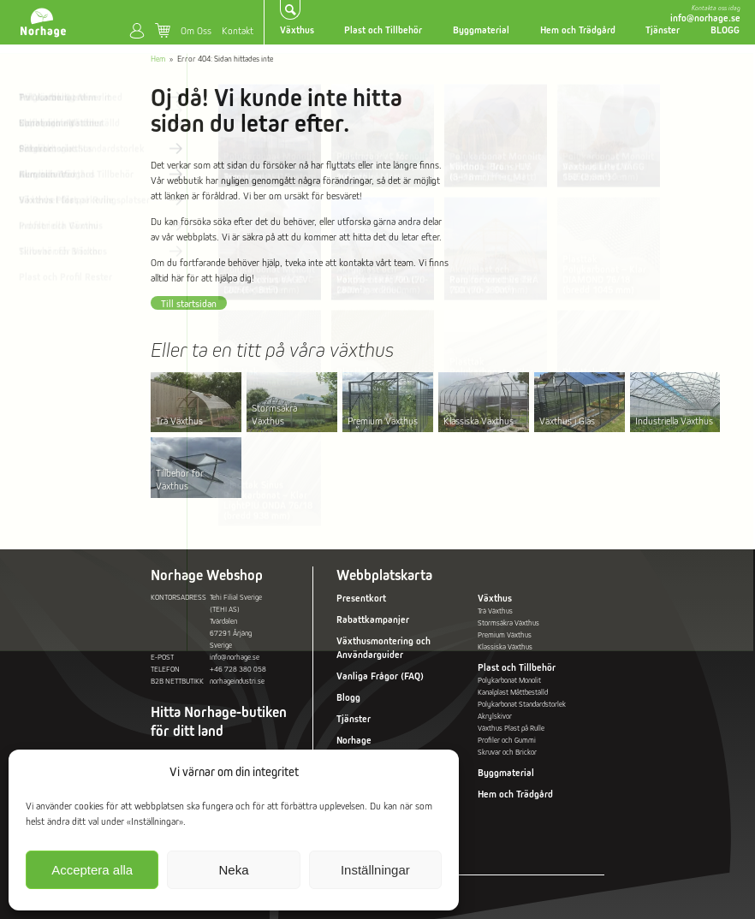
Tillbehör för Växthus (180, 479)
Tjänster (662, 30)
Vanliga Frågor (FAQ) (380, 676)
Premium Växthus (383, 420)
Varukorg (162, 31)
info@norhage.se (705, 18)
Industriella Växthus (674, 420)
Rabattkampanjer (372, 620)
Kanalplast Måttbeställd (513, 692)
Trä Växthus (179, 420)
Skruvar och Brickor (507, 752)
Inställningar (375, 870)
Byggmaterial (481, 30)
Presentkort (361, 598)
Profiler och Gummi (507, 740)
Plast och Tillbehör (383, 30)
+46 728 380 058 (238, 669)
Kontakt (237, 30)
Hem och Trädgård (577, 30)
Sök (291, 10)
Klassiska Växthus (478, 420)
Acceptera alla (92, 870)
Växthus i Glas (567, 420)
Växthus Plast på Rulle (511, 728)
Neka (233, 870)
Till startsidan (189, 303)
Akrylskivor (495, 716)
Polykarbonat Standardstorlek (522, 704)
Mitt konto (137, 30)
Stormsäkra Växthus (274, 414)
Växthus (297, 30)
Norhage (354, 740)
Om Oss (196, 30)
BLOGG (725, 30)
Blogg (348, 697)
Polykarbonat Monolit (509, 680)
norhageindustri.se (237, 681)
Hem (158, 58)
